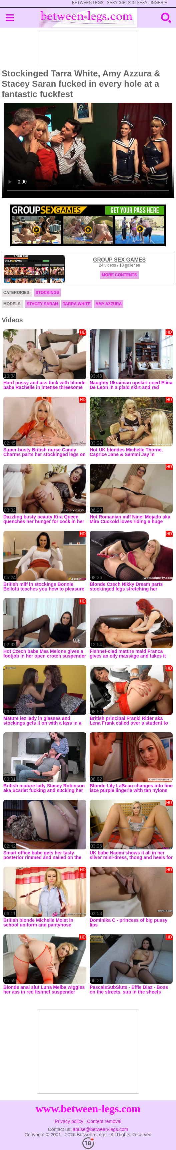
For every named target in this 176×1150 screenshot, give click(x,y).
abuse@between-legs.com (100, 1129)
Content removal (104, 1121)
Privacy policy (69, 1121)
